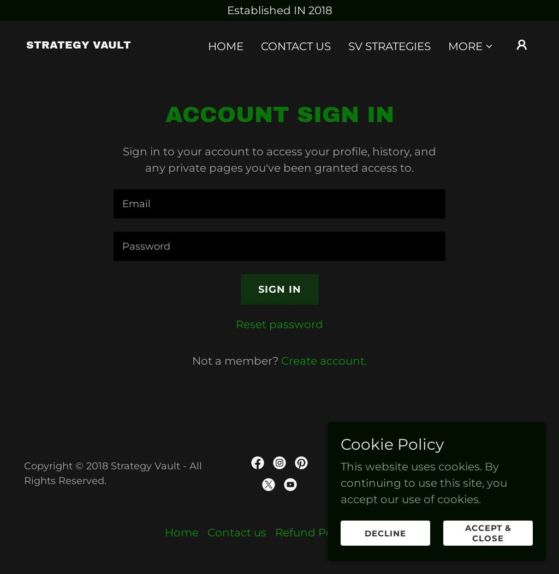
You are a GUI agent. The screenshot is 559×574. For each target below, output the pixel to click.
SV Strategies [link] (389, 46)
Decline (385, 533)
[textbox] (279, 204)
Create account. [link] (324, 360)
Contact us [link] (296, 46)
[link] (78, 44)
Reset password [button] (279, 324)
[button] (470, 46)
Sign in (279, 289)
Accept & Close (488, 533)
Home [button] (182, 532)
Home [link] (225, 46)
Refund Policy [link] (312, 532)
